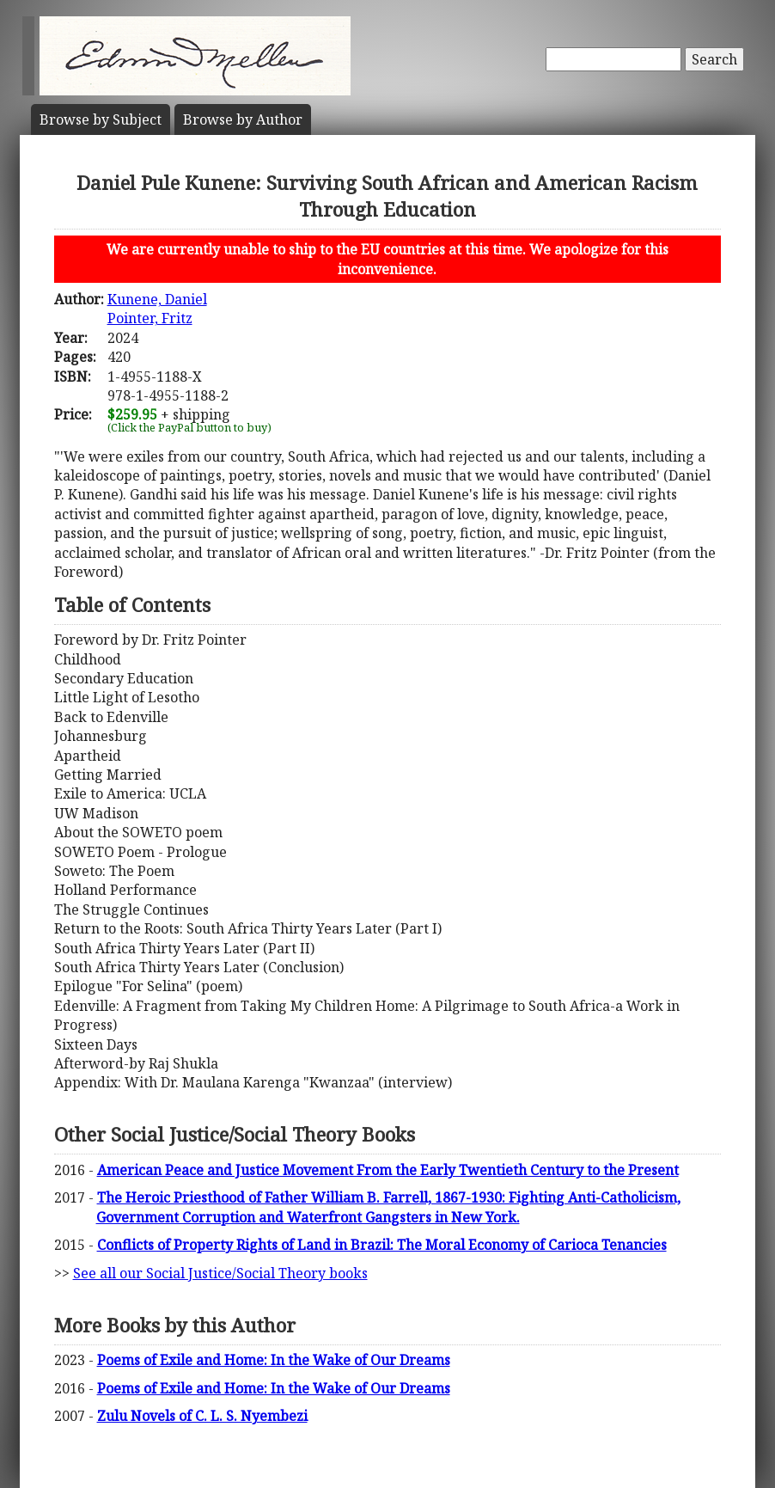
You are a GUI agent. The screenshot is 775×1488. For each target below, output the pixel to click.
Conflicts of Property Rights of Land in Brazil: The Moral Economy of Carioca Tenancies (382, 1244)
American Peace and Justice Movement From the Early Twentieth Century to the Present (388, 1169)
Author (242, 119)
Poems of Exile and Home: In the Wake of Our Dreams (273, 1359)
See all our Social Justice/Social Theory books (220, 1273)
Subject (101, 119)
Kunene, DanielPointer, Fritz (157, 309)
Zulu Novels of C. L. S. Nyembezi (202, 1415)
